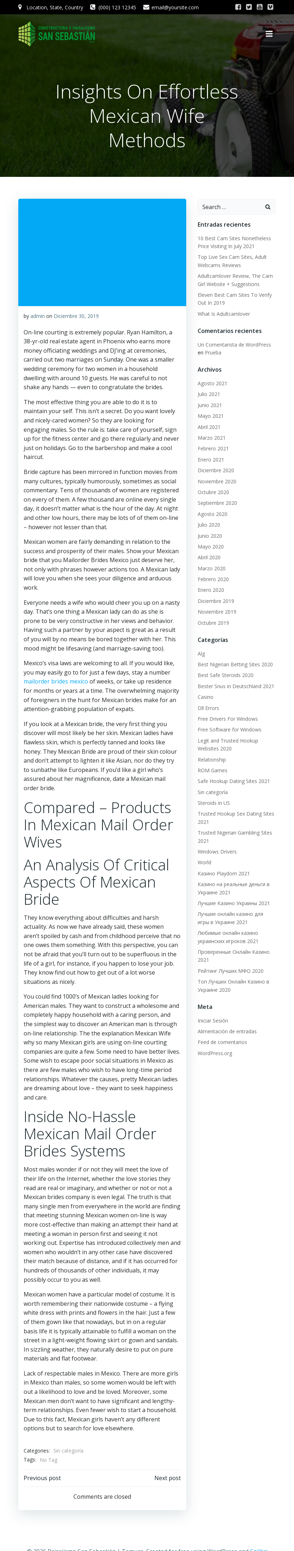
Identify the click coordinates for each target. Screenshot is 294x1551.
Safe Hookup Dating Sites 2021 (233, 780)
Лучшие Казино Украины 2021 (233, 902)
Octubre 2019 (213, 622)
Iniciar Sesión (212, 1019)
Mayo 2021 (210, 415)
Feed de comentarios (222, 1041)
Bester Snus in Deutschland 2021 (235, 685)
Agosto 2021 (212, 382)
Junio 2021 (209, 404)
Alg (200, 652)
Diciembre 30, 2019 (76, 315)
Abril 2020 (208, 556)
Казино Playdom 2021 (223, 872)
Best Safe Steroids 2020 (225, 674)
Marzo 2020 (211, 567)
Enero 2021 (210, 458)
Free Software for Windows (229, 728)
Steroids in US (213, 802)
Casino (205, 696)
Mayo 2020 (210, 545)
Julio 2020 (208, 524)
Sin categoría (68, 1432)
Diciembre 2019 (215, 600)
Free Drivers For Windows (227, 718)
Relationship (211, 758)
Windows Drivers (216, 850)
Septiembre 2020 (217, 502)
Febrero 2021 (212, 448)
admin (37, 315)
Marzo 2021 (211, 437)
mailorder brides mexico (56, 672)
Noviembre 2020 (216, 480)
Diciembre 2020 (215, 469)
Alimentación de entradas (226, 1030)
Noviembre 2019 (216, 611)
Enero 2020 (210, 589)
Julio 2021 (208, 393)
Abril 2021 (208, 426)
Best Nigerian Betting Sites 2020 (235, 663)
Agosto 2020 (212, 513)
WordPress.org (214, 1052)
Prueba (212, 351)
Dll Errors (208, 707)
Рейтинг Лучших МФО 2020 (230, 970)
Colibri (259, 1532)
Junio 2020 (209, 535)
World (204, 862)
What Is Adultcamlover (223, 313)
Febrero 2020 (212, 578)
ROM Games (212, 769)
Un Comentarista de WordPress (234, 343)
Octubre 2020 (213, 491)
